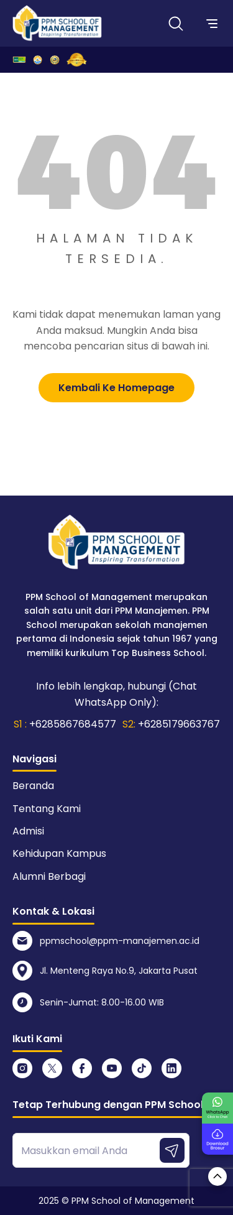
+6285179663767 (179, 724)
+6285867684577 (72, 724)
